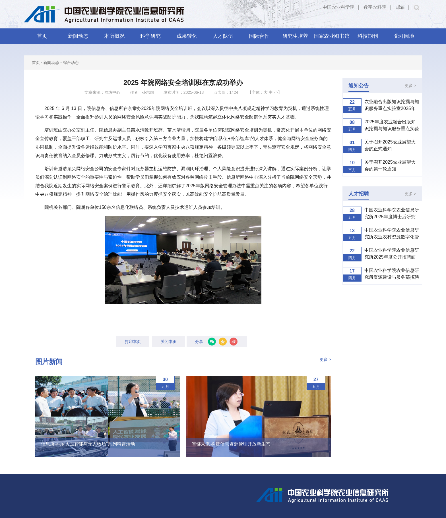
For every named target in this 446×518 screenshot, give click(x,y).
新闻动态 (78, 36)
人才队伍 (223, 36)
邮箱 (400, 7)
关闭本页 (169, 341)
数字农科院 (375, 7)
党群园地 (404, 36)
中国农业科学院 (338, 7)
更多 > (325, 359)
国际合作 (259, 36)
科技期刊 (368, 36)
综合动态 (71, 62)
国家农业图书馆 (332, 36)
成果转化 (187, 36)
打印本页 (133, 341)
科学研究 (150, 36)
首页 (42, 36)
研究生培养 (295, 36)
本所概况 (114, 36)
